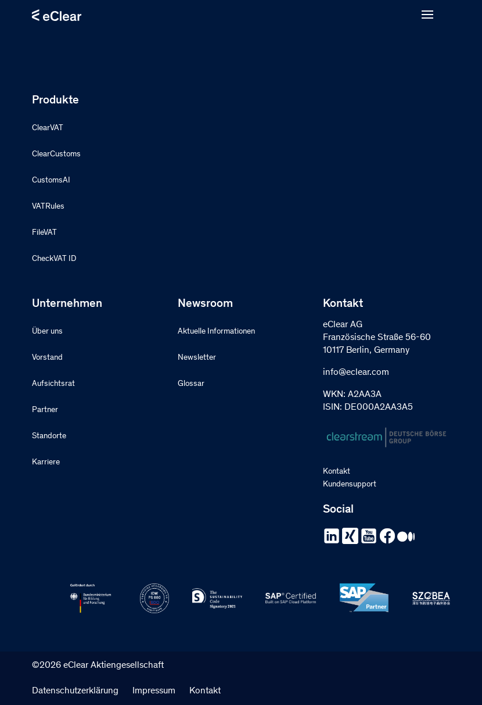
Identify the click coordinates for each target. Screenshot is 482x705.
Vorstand (47, 358)
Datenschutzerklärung (75, 691)
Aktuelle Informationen (216, 332)
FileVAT (44, 233)
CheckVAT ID (54, 259)
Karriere (46, 463)
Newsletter (197, 358)
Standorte (49, 436)
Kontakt (336, 472)
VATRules (48, 207)
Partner (45, 410)
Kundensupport (349, 485)
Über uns (47, 332)
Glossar (191, 384)
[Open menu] (427, 15)
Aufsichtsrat (53, 384)
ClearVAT (47, 128)
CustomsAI (51, 181)
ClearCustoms (56, 155)
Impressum (153, 691)
